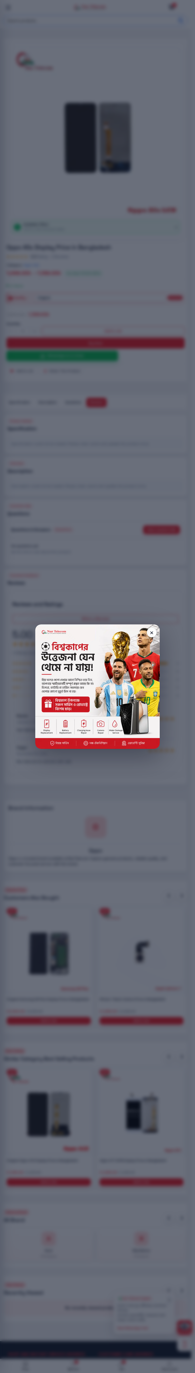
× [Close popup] (152, 632)
